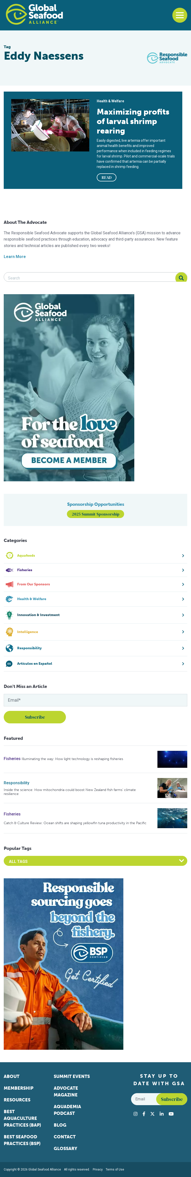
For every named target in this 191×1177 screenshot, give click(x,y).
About (11, 1076)
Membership (18, 1088)
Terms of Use (115, 1169)
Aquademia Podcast (67, 1110)
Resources (17, 1100)
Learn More (15, 256)
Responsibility (16, 783)
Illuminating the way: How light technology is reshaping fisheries (72, 759)
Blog (60, 1125)
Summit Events (72, 1076)
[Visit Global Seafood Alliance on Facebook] (144, 1114)
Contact (65, 1137)
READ (107, 177)
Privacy (98, 1169)
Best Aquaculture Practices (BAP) (22, 1118)
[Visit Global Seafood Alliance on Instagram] (135, 1114)
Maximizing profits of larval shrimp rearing (133, 121)
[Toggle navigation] (179, 15)
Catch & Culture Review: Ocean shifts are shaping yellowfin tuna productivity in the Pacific (75, 823)
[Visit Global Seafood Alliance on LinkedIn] (161, 1114)
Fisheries (12, 758)
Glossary (65, 1148)
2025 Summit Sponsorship (95, 514)
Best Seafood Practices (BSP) (22, 1140)
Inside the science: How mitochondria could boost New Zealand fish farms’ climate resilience (70, 792)
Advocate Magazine (66, 1091)
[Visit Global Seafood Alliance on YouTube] (171, 1114)
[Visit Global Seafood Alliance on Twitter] (152, 1114)
